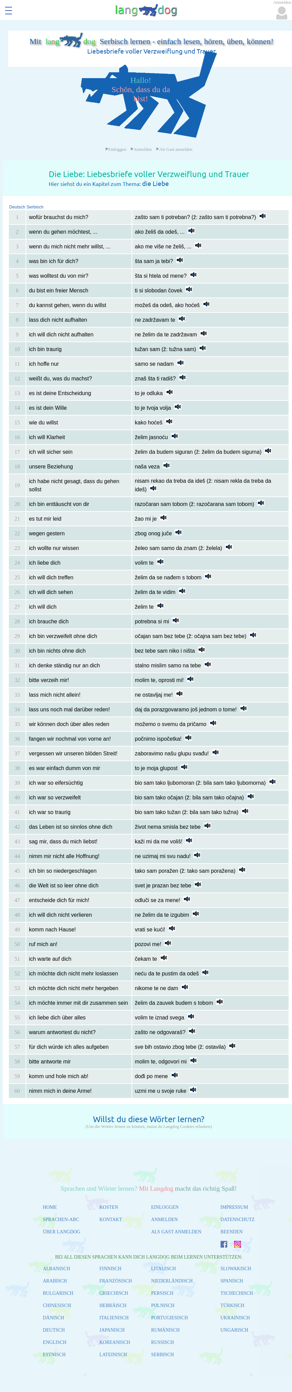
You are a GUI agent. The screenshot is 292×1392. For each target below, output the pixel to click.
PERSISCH (162, 1293)
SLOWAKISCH (235, 1268)
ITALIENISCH (114, 1317)
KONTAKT (110, 1219)
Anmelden (141, 149)
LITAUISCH (163, 1268)
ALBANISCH (56, 1268)
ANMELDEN (164, 1219)
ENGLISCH (54, 1342)
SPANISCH (231, 1281)
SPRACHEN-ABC (61, 1219)
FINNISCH (110, 1268)
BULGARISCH (58, 1293)
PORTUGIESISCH (169, 1317)
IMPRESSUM (234, 1207)
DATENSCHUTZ (237, 1219)
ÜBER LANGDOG (61, 1231)
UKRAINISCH (235, 1317)
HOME (50, 1207)
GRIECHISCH (113, 1293)
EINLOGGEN (165, 1207)
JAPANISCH (112, 1330)
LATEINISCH (113, 1354)
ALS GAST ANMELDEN (176, 1231)
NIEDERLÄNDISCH (172, 1281)
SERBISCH (162, 1354)
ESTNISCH (54, 1354)
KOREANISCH (114, 1342)
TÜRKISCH (232, 1305)
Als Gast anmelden (174, 149)
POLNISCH (162, 1305)
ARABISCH (55, 1281)
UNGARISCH (234, 1330)
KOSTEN (108, 1207)
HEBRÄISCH (112, 1305)
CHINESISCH (57, 1305)
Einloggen (115, 149)
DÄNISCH (53, 1317)
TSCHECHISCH (236, 1293)
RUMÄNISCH (165, 1330)
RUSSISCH (162, 1342)
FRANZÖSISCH (115, 1281)
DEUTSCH (54, 1330)
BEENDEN (231, 1231)
